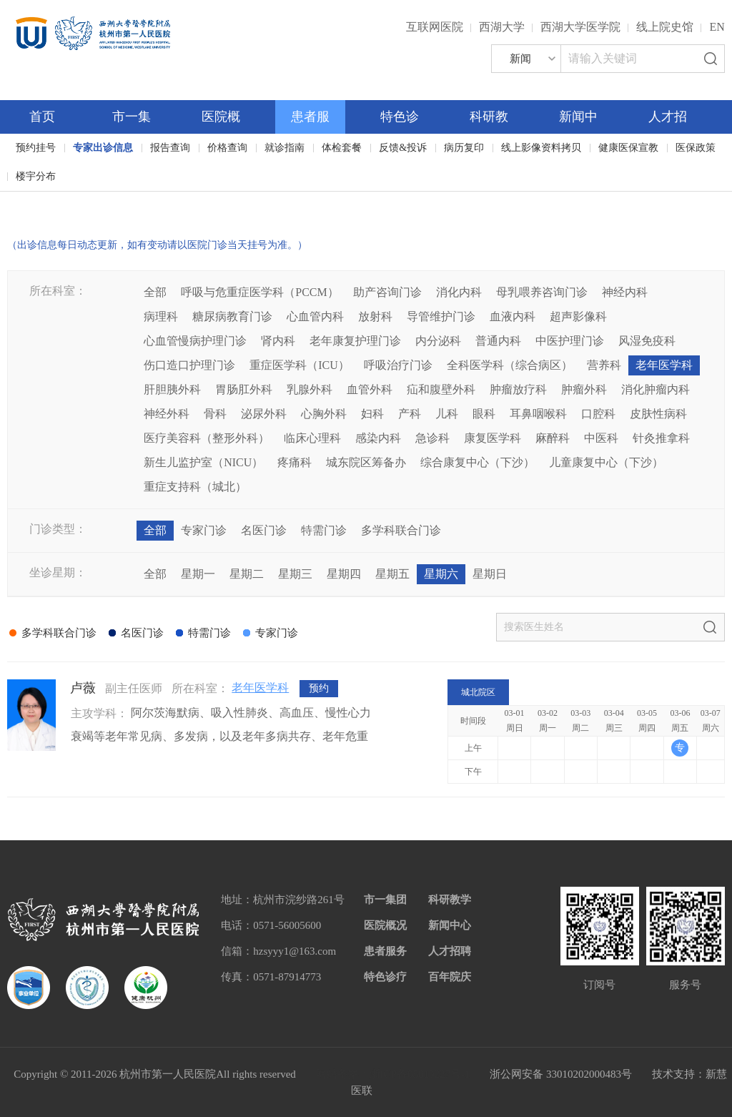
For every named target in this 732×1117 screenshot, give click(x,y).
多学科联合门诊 (401, 530)
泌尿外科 (264, 414)
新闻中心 (449, 925)
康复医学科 (492, 438)
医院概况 (385, 925)
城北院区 (478, 692)
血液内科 (512, 316)
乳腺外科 (309, 389)
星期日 (490, 574)
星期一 (198, 574)
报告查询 (170, 147)
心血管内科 (315, 316)
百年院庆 (51, 201)
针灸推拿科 (661, 438)
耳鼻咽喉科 (538, 414)
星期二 (246, 574)
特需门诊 (324, 530)
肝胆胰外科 (172, 389)
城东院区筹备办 (366, 462)
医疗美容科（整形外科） (206, 438)
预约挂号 (36, 147)
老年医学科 (664, 365)
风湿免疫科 (647, 341)
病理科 (161, 316)
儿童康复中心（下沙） (606, 462)
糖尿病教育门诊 (232, 316)
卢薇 (83, 688)
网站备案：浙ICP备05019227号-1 (393, 1074)
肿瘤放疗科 (518, 389)
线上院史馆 (664, 27)
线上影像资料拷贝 (541, 147)
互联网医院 (434, 27)
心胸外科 (324, 414)
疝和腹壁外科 (441, 389)
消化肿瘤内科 (655, 389)
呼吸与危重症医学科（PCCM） (259, 292)
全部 (155, 292)
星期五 (392, 574)
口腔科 (598, 414)
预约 (319, 688)
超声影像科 (578, 316)
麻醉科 (552, 438)
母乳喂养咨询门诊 (542, 292)
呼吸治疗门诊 (398, 365)
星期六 (441, 574)
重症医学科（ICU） (299, 365)
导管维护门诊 (441, 316)
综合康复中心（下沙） (477, 462)
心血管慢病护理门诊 (195, 341)
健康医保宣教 (628, 147)
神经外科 (166, 414)
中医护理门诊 (569, 341)
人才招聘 (449, 951)
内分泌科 (438, 341)
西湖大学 (502, 27)
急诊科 (432, 438)
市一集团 (385, 899)
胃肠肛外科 (243, 389)
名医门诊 (264, 530)
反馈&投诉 (403, 147)
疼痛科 (294, 462)
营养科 (604, 365)
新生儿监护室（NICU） (203, 462)
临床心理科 (312, 438)
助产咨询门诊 (387, 292)
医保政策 (696, 147)
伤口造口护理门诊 (189, 365)
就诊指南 (284, 147)
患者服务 (385, 951)
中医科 (601, 438)
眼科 (484, 414)
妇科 (372, 414)
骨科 (215, 414)
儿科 (446, 414)
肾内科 (278, 341)
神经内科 (625, 292)
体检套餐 (342, 147)
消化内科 (459, 292)
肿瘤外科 (584, 389)
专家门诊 (204, 530)
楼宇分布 (36, 176)
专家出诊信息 (103, 147)
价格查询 (227, 147)
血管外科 (369, 389)
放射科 (375, 316)
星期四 (344, 574)
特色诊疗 (385, 977)
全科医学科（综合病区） (510, 365)
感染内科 (378, 438)
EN (716, 27)
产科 (409, 414)
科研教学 (449, 899)
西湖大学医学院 (580, 27)
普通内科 (498, 341)
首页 (42, 116)
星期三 (295, 574)
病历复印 (464, 147)
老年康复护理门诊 (355, 341)
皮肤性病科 (658, 414)
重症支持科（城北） (195, 487)
